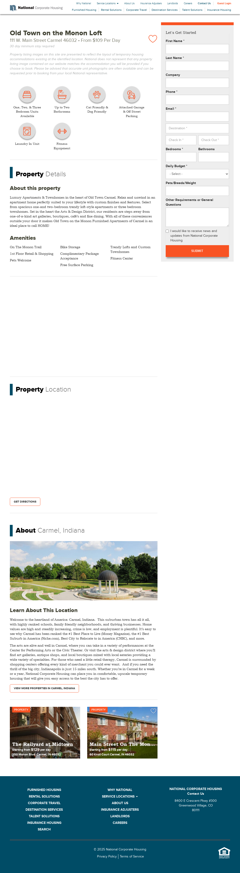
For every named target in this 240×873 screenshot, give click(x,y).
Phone (171, 92)
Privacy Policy (107, 856)
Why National (83, 3)
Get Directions (25, 501)
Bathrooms (206, 149)
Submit (197, 251)
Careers (188, 3)
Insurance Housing (219, 10)
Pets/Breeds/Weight (181, 183)
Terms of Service (132, 856)
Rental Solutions (111, 10)
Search (44, 829)
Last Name (175, 58)
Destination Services (165, 10)
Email (171, 109)
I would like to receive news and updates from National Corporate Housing (192, 235)
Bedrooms (174, 149)
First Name (175, 41)
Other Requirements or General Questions (189, 202)
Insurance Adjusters (151, 3)
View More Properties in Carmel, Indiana (44, 688)
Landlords (172, 3)
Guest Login (224, 3)
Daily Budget (176, 166)
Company (173, 75)
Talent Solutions (192, 10)
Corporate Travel (136, 10)
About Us (129, 3)
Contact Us (204, 3)
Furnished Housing (84, 10)
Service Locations (108, 3)
